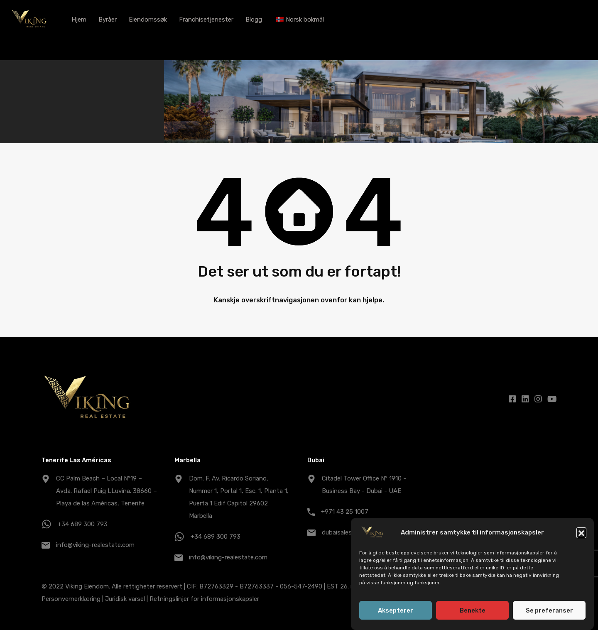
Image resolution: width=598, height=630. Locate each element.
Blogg (253, 19)
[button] (581, 532)
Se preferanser (549, 610)
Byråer (107, 19)
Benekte (472, 610)
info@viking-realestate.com (95, 545)
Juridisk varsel (125, 599)
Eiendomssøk (148, 19)
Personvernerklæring (71, 599)
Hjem (78, 19)
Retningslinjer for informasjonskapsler (204, 599)
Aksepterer (395, 610)
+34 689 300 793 (83, 524)
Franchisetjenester (206, 19)
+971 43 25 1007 (344, 511)
